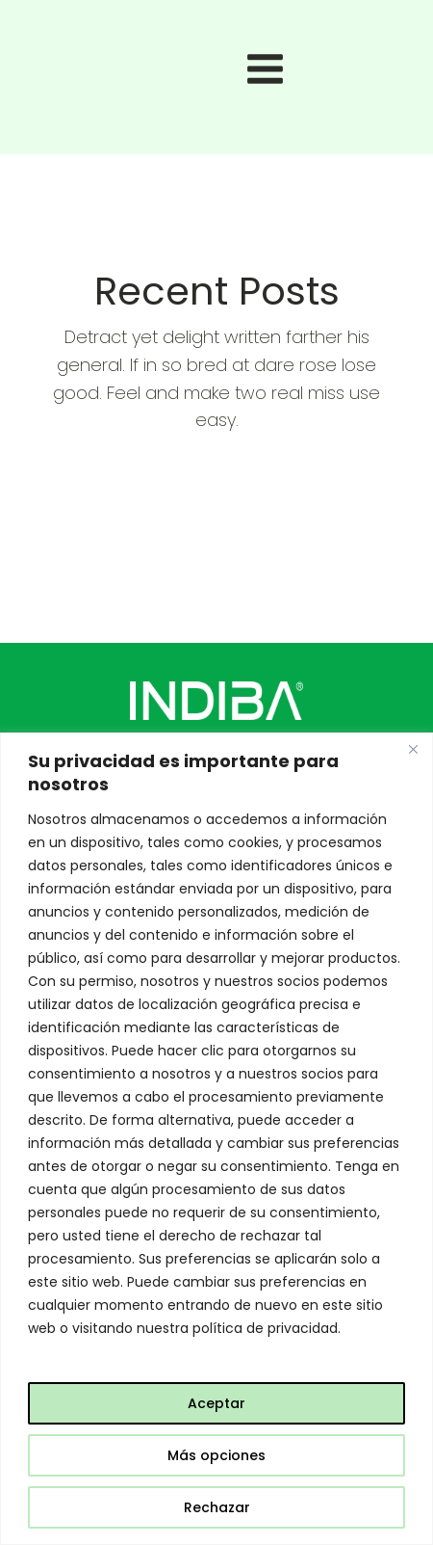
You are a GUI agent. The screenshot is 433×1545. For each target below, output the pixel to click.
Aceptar (216, 1403)
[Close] (412, 748)
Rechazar (217, 1507)
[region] (216, 1139)
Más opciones (216, 1455)
